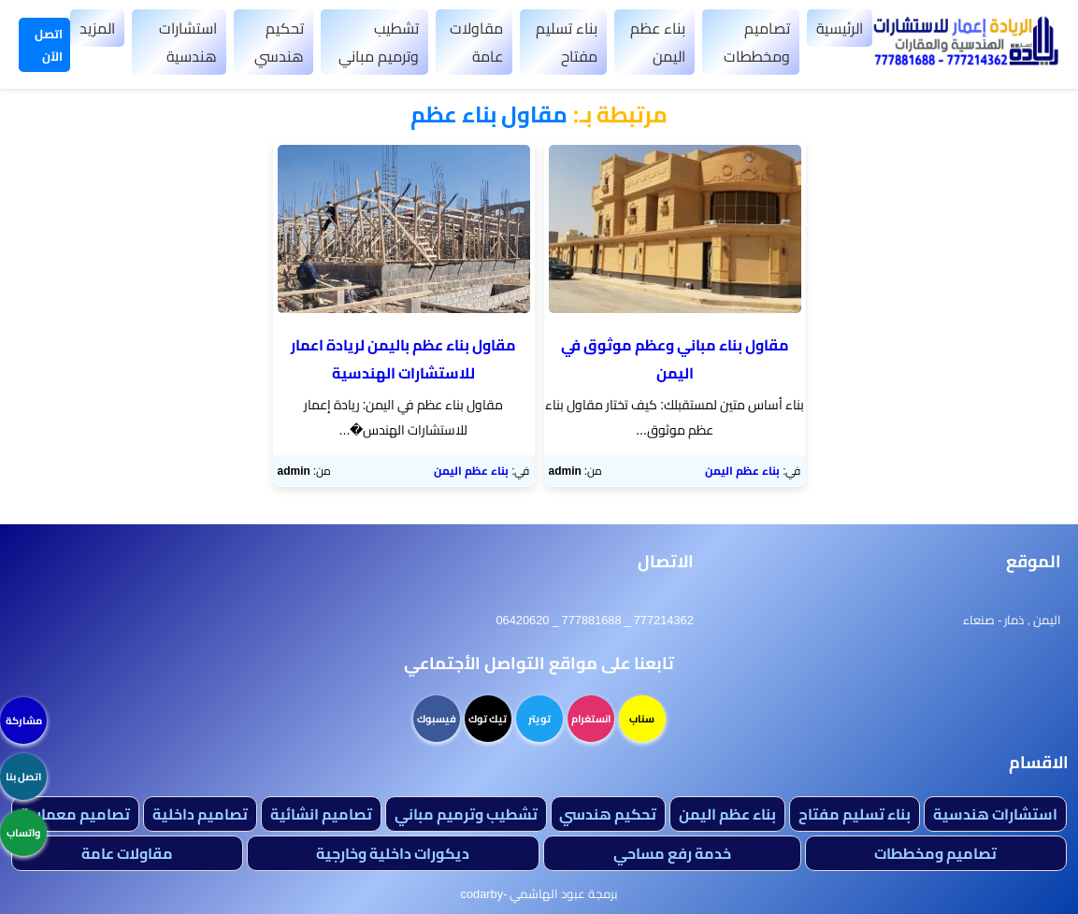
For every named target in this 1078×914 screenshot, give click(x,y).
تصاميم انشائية (321, 814)
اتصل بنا (23, 776)
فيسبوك (436, 718)
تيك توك (487, 718)
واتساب (23, 832)
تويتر (539, 718)
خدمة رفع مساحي (672, 853)
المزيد (97, 28)
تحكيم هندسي (279, 42)
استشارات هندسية (188, 42)
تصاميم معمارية (75, 814)
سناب (641, 718)
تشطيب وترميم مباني (378, 42)
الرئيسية (839, 28)
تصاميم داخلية (200, 814)
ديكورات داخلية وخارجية (392, 853)
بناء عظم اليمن (657, 42)
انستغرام (591, 718)
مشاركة (24, 720)
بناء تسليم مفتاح (566, 42)
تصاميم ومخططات (757, 42)
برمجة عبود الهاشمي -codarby (539, 893)
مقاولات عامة (476, 42)
